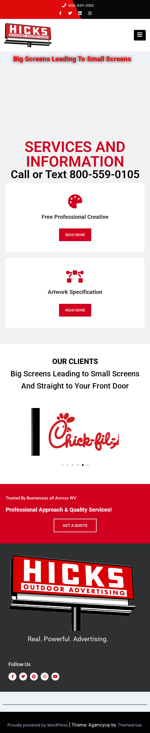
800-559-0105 (78, 5)
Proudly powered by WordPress (38, 725)
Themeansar (130, 725)
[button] (62, 465)
